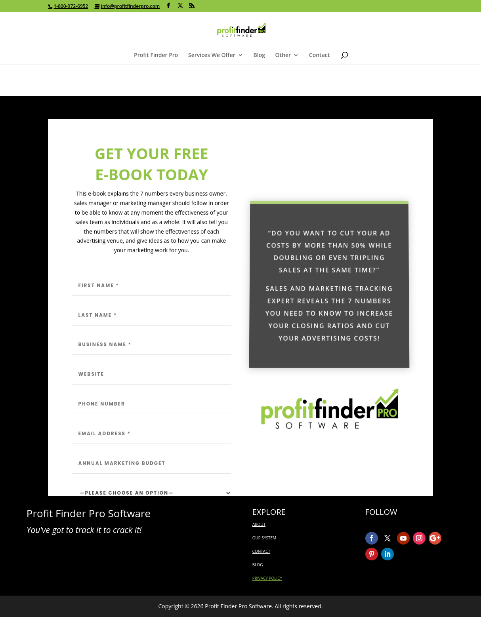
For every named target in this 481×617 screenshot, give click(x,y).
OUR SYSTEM (264, 538)
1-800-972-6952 (70, 6)
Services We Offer (211, 55)
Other (283, 55)
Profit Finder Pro (156, 55)
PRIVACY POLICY (267, 578)
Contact (319, 55)
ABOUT (258, 524)
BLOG (257, 564)
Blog (259, 55)
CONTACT (261, 551)
